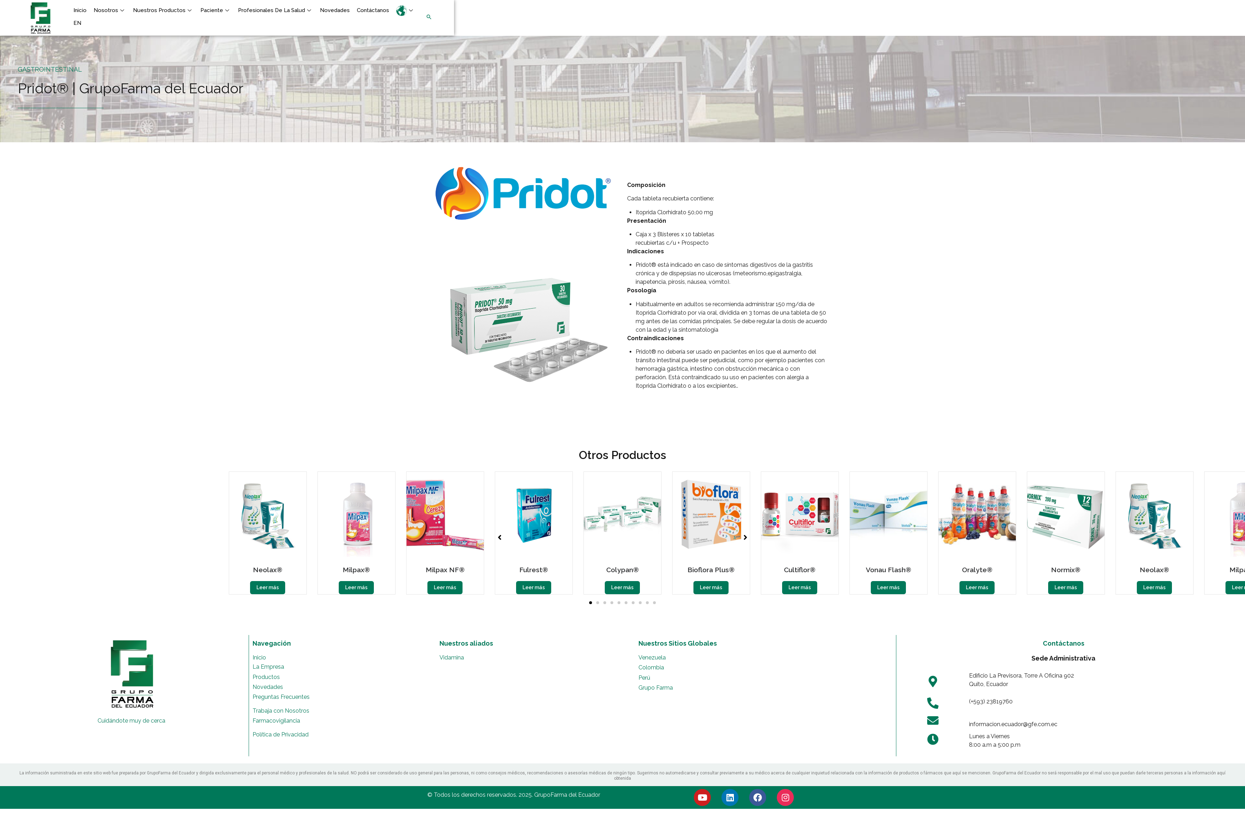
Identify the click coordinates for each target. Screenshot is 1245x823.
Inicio (80, 10)
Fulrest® (533, 570)
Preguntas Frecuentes (281, 697)
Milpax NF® (445, 570)
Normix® (1065, 570)
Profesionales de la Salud (275, 10)
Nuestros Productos (163, 10)
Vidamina (451, 657)
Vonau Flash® (888, 570)
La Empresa (268, 666)
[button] (256, 30)
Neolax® (267, 570)
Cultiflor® (799, 570)
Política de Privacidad (281, 734)
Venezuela (652, 657)
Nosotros (110, 10)
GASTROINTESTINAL (50, 69)
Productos (266, 677)
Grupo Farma (655, 687)
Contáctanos (373, 10)
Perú (644, 677)
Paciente (215, 10)
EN (77, 23)
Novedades (335, 10)
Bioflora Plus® (711, 570)
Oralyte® (977, 570)
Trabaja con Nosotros (281, 710)
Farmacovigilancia (276, 720)
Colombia (651, 667)
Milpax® (356, 570)
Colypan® (622, 570)
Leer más (267, 587)
